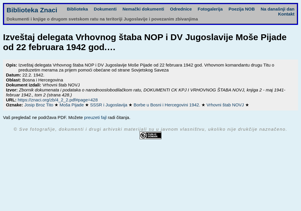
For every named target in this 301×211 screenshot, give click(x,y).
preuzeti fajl (95, 117)
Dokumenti (105, 8)
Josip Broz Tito (39, 104)
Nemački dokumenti (143, 8)
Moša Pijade (72, 104)
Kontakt (286, 13)
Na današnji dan (278, 8)
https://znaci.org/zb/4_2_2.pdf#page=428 (58, 99)
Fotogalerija (210, 8)
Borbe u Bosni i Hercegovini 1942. (167, 104)
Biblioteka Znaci (31, 10)
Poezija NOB (242, 8)
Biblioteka (77, 8)
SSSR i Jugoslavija (109, 104)
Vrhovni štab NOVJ (226, 104)
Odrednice (181, 8)
